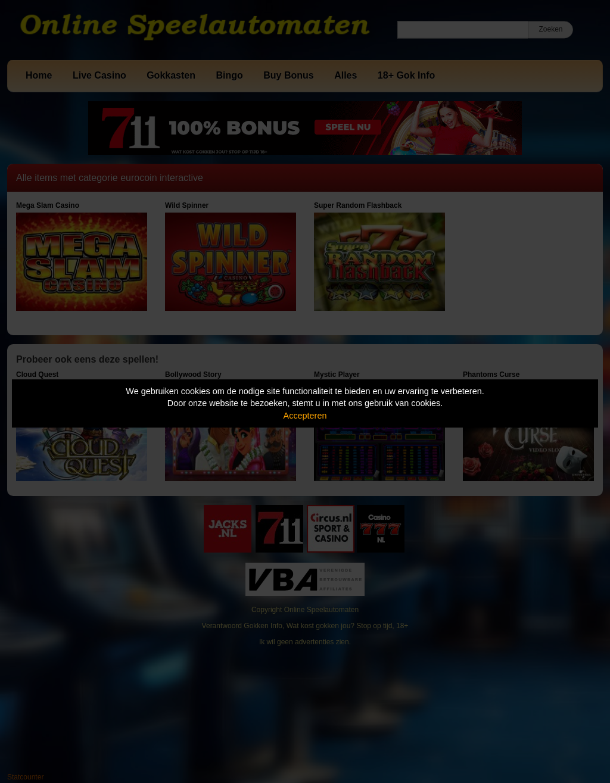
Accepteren (305, 415)
